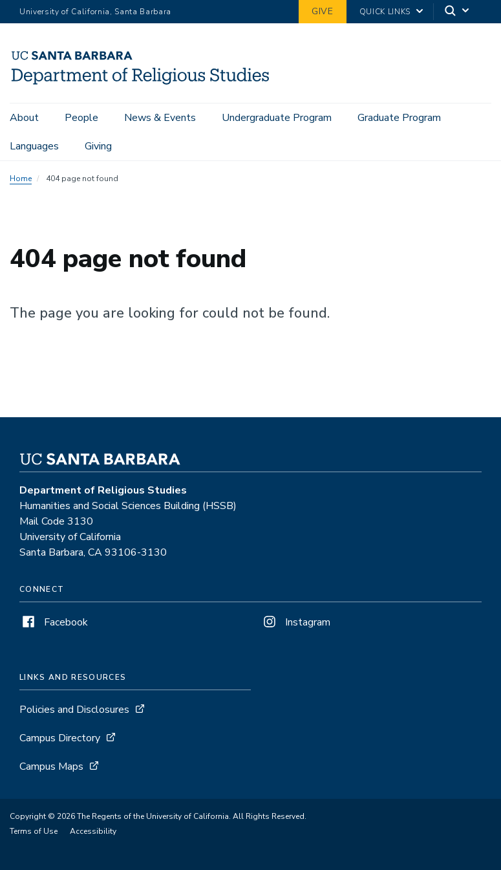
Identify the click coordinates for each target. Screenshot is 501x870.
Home (21, 178)
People (81, 118)
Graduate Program (399, 118)
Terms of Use (34, 831)
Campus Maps (51, 766)
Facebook (53, 622)
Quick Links (384, 11)
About (24, 118)
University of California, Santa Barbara (95, 11)
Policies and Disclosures (74, 709)
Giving (98, 146)
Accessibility (93, 831)
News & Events (160, 118)
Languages (34, 146)
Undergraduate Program (277, 118)
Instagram (295, 622)
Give (323, 11)
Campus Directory (59, 738)
